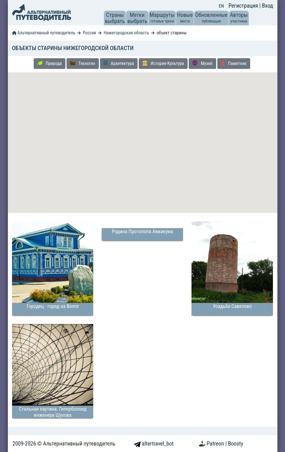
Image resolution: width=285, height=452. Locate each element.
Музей (202, 63)
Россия (89, 32)
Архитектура (119, 63)
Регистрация (243, 5)
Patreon (216, 443)
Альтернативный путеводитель (43, 32)
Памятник (234, 63)
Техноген (82, 63)
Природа (49, 63)
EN (221, 6)
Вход (267, 5)
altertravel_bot (154, 443)
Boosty (235, 443)
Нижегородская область (126, 32)
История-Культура (163, 63)
